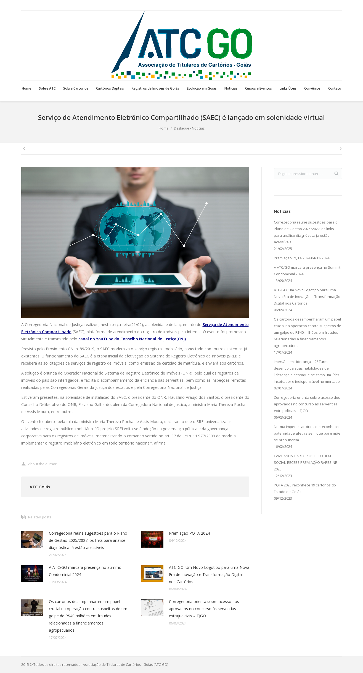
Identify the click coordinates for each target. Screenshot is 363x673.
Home (163, 128)
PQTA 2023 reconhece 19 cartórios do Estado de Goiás (305, 488)
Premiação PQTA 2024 (189, 533)
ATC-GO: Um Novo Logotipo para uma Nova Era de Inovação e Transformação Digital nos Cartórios (209, 574)
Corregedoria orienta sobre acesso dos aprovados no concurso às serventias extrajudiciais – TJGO (204, 608)
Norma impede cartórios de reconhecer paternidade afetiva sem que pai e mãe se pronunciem (307, 433)
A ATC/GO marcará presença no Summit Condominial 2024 (85, 571)
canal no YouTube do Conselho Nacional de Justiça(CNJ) (132, 338)
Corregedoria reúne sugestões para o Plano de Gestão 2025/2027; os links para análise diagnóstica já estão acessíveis (88, 540)
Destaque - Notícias (189, 128)
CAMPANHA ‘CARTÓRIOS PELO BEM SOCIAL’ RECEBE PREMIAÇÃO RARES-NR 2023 (305, 462)
